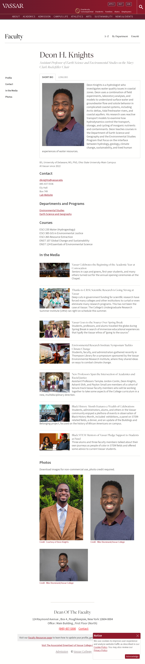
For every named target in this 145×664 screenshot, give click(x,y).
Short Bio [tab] (47, 77)
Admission (44, 16)
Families (109, 11)
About (16, 16)
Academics (29, 16)
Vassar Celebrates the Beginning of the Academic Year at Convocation (103, 266)
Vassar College (83, 652)
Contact (9, 84)
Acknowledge (132, 656)
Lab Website (46, 195)
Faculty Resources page (40, 637)
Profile (8, 78)
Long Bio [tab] (63, 77)
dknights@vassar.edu (51, 180)
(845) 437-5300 (67, 629)
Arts (88, 16)
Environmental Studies (52, 210)
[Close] (138, 636)
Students (99, 11)
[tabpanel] (90, 119)
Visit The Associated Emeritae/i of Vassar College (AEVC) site (72, 645)
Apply (111, 4)
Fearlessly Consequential (87, 10)
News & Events (124, 16)
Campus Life (61, 16)
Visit (120, 4)
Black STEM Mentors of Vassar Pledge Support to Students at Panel (105, 437)
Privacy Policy (100, 650)
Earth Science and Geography (56, 214)
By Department (120, 36)
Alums (117, 11)
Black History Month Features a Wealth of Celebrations (103, 406)
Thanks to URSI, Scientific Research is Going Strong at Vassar (103, 292)
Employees (126, 11)
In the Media (11, 90)
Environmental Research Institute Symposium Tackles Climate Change (102, 347)
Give (129, 4)
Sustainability (103, 16)
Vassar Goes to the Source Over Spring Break (97, 322)
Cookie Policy (100, 647)
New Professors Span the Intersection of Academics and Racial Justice (103, 376)
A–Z (106, 36)
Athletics (77, 16)
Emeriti (135, 36)
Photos (8, 97)
